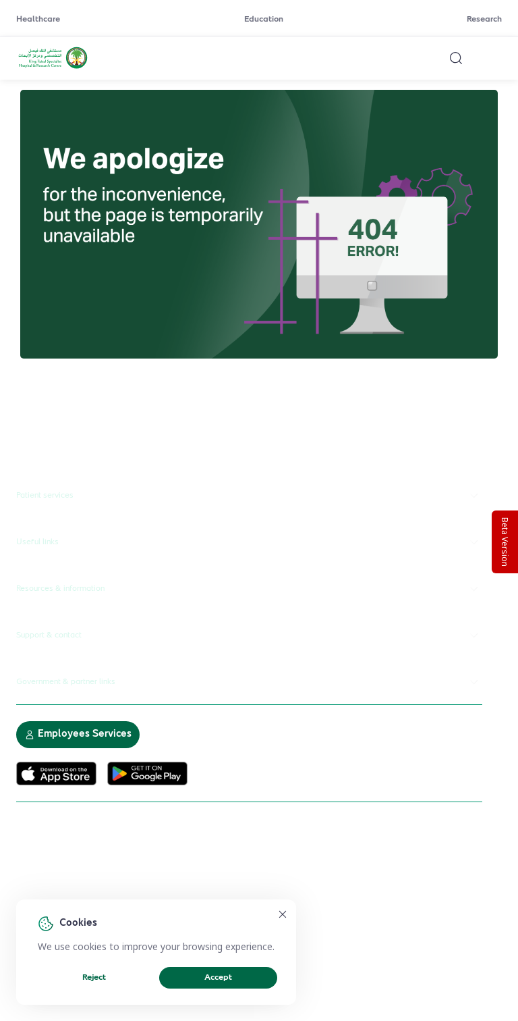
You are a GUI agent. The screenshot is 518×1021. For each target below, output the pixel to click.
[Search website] (456, 58)
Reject (94, 977)
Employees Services (78, 734)
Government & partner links (249, 682)
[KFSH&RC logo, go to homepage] (53, 67)
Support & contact (249, 635)
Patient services (249, 496)
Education (263, 20)
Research (484, 20)
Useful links (249, 542)
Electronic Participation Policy (74, 894)
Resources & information (249, 589)
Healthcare (38, 20)
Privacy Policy (171, 894)
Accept (218, 977)
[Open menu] (494, 58)
